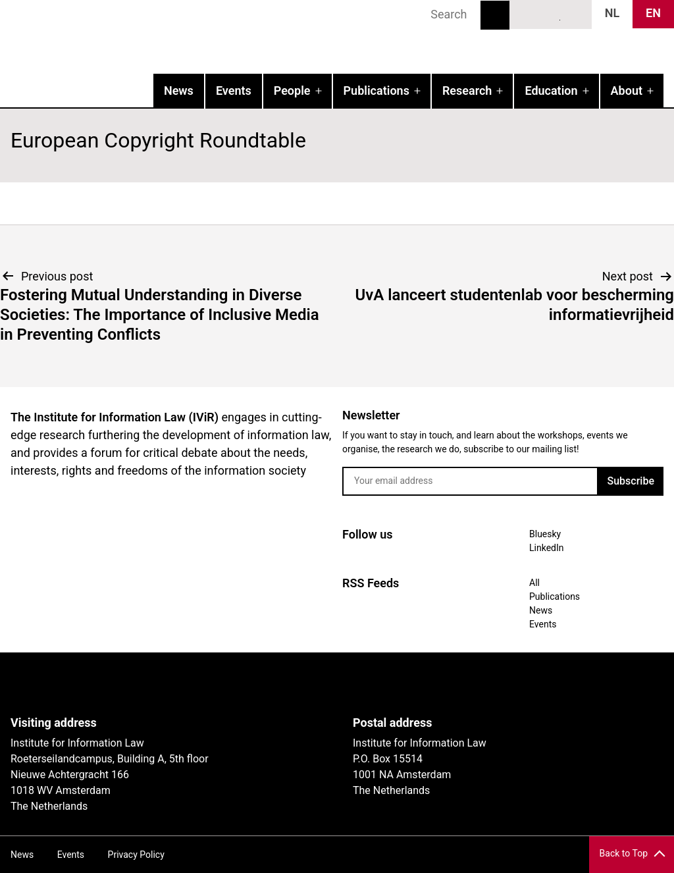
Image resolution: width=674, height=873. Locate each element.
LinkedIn (551, 14)
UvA (163, 684)
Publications (376, 90)
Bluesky (526, 14)
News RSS (574, 14)
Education (551, 90)
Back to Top (624, 853)
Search (494, 15)
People (292, 90)
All (534, 582)
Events (233, 90)
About (626, 90)
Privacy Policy (136, 854)
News (179, 90)
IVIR (168, 37)
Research (467, 90)
